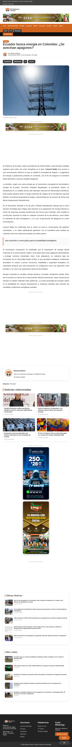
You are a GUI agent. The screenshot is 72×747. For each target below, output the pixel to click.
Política (35, 26)
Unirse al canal (62, 734)
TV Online (41, 729)
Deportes (49, 26)
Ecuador (22, 26)
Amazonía (29, 26)
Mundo (55, 26)
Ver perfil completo (19, 377)
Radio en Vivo (42, 726)
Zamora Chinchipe (13, 26)
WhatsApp (17, 30)
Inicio (4, 26)
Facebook (7, 61)
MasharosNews (15, 53)
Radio (5, 30)
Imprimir (31, 61)
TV (11, 30)
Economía (42, 26)
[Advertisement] (36, 149)
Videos (61, 26)
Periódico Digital (43, 731)
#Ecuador (13, 384)
